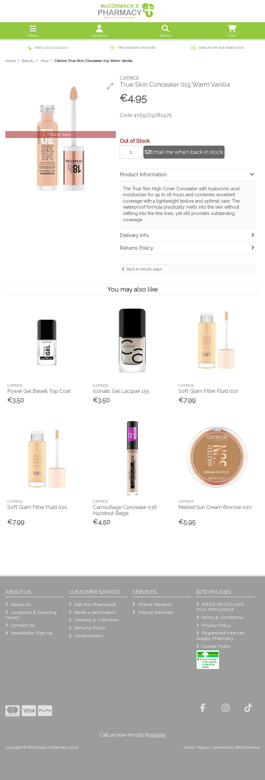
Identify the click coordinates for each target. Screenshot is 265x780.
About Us (18, 604)
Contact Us (19, 625)
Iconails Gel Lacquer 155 (121, 391)
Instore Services (152, 612)
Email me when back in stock (184, 152)
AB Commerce (247, 747)
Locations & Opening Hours (30, 615)
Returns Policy (87, 627)
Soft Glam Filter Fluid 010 (208, 391)
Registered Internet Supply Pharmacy (220, 635)
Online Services (151, 604)
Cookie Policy (213, 646)
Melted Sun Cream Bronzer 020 (215, 507)
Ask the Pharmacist (92, 604)
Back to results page (144, 269)
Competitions (86, 635)
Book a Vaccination (92, 612)
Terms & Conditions (219, 617)
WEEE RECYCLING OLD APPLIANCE (220, 607)
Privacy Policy (213, 625)
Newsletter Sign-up (29, 632)
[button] (110, 86)
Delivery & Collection (94, 619)
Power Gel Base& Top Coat (39, 391)
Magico (203, 747)
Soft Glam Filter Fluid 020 (37, 507)
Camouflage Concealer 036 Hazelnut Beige (125, 510)
